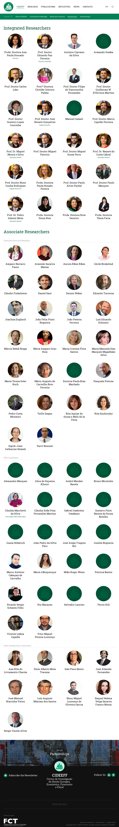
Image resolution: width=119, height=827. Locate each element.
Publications (48, 6)
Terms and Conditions (87, 822)
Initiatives (64, 6)
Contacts (88, 6)
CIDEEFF (20, 6)
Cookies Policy (110, 822)
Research (33, 6)
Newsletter (21, 775)
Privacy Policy (100, 822)
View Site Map (59, 804)
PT (107, 7)
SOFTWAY (112, 825)
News (76, 6)
